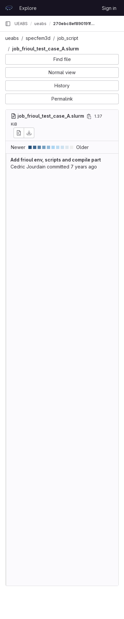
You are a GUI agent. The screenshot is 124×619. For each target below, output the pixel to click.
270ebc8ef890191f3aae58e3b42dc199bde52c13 (74, 23)
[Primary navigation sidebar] (8, 23)
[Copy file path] (89, 116)
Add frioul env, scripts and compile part (56, 159)
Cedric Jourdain (28, 166)
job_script (67, 38)
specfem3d (38, 38)
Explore (28, 8)
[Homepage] (9, 8)
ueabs (12, 38)
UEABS (21, 23)
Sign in (109, 8)
